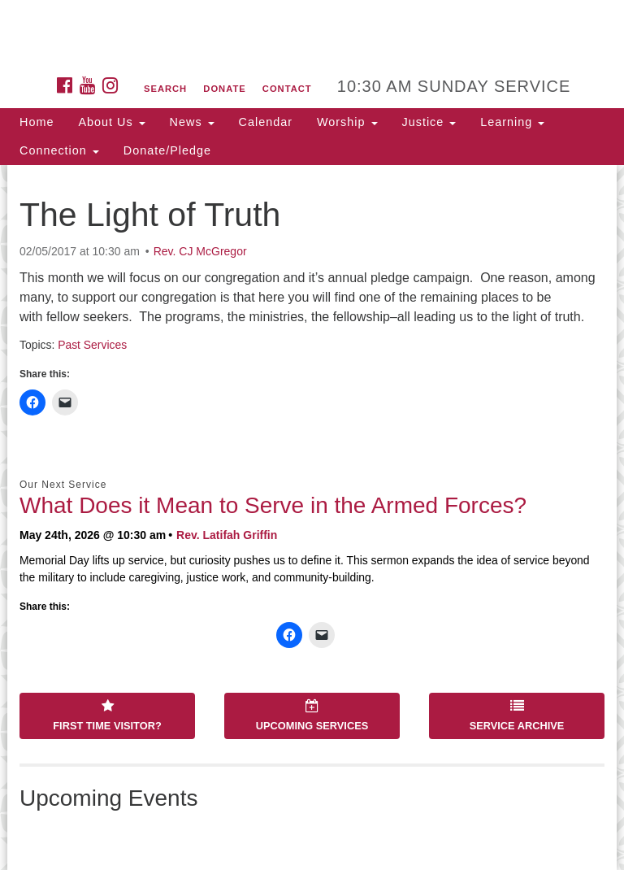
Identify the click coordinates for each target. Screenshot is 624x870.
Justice (429, 121)
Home (37, 121)
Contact (287, 89)
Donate (224, 89)
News (192, 121)
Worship (347, 121)
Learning (512, 121)
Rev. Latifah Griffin (226, 535)
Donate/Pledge (167, 150)
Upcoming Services (312, 715)
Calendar (265, 121)
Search (165, 89)
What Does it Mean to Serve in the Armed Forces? (273, 505)
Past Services (92, 344)
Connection (59, 150)
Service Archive (517, 715)
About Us (111, 121)
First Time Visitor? (107, 715)
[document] (312, 517)
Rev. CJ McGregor (200, 251)
